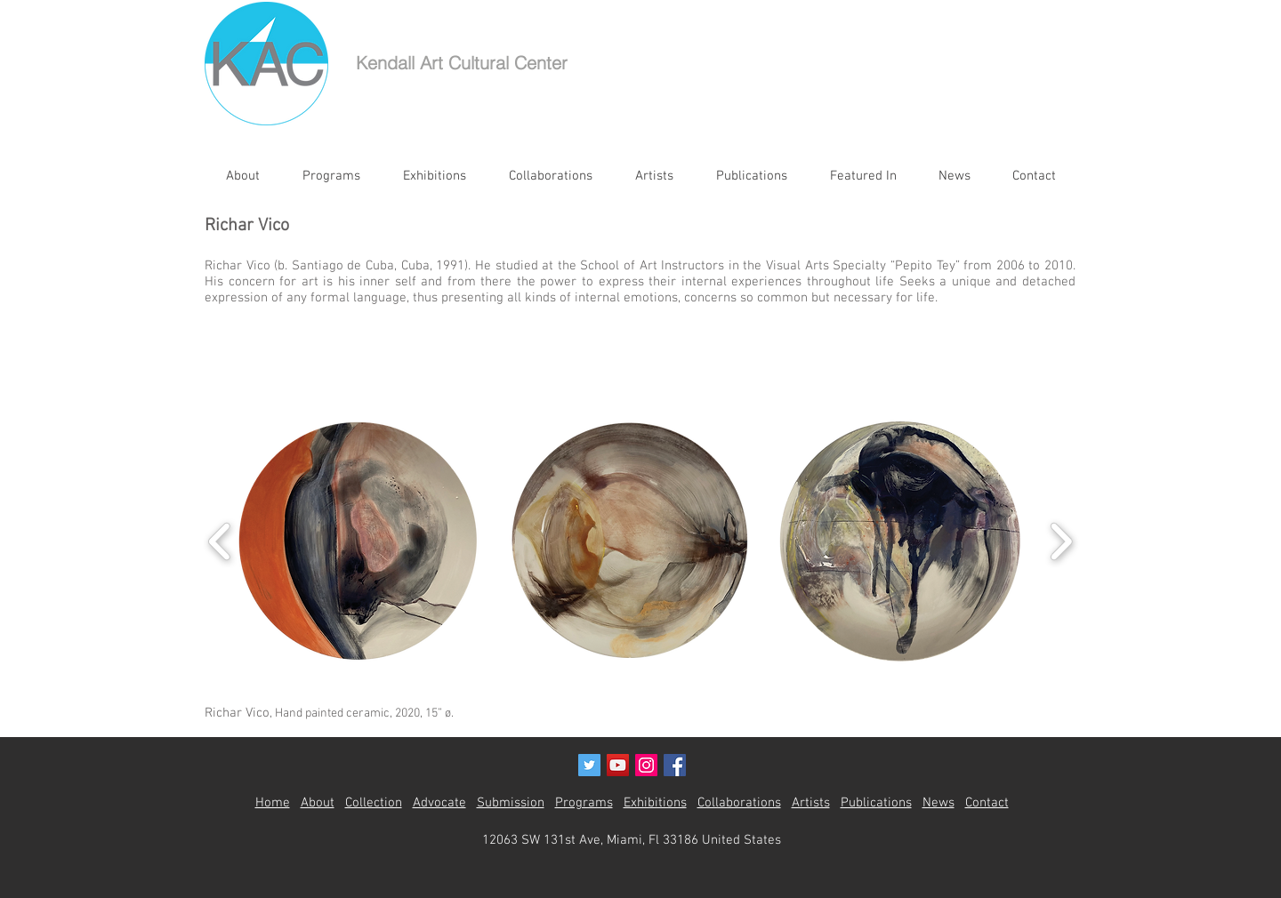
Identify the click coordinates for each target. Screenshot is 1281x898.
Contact (987, 803)
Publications (876, 803)
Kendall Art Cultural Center (462, 63)
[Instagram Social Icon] (646, 765)
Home (272, 803)
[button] (358, 541)
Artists (811, 803)
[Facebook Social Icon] (675, 765)
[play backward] (220, 541)
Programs (584, 803)
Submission (510, 803)
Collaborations (739, 803)
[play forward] (1061, 541)
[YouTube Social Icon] (618, 765)
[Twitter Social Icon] (589, 765)
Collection (373, 803)
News (938, 803)
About (317, 803)
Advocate (439, 803)
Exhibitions (655, 803)
